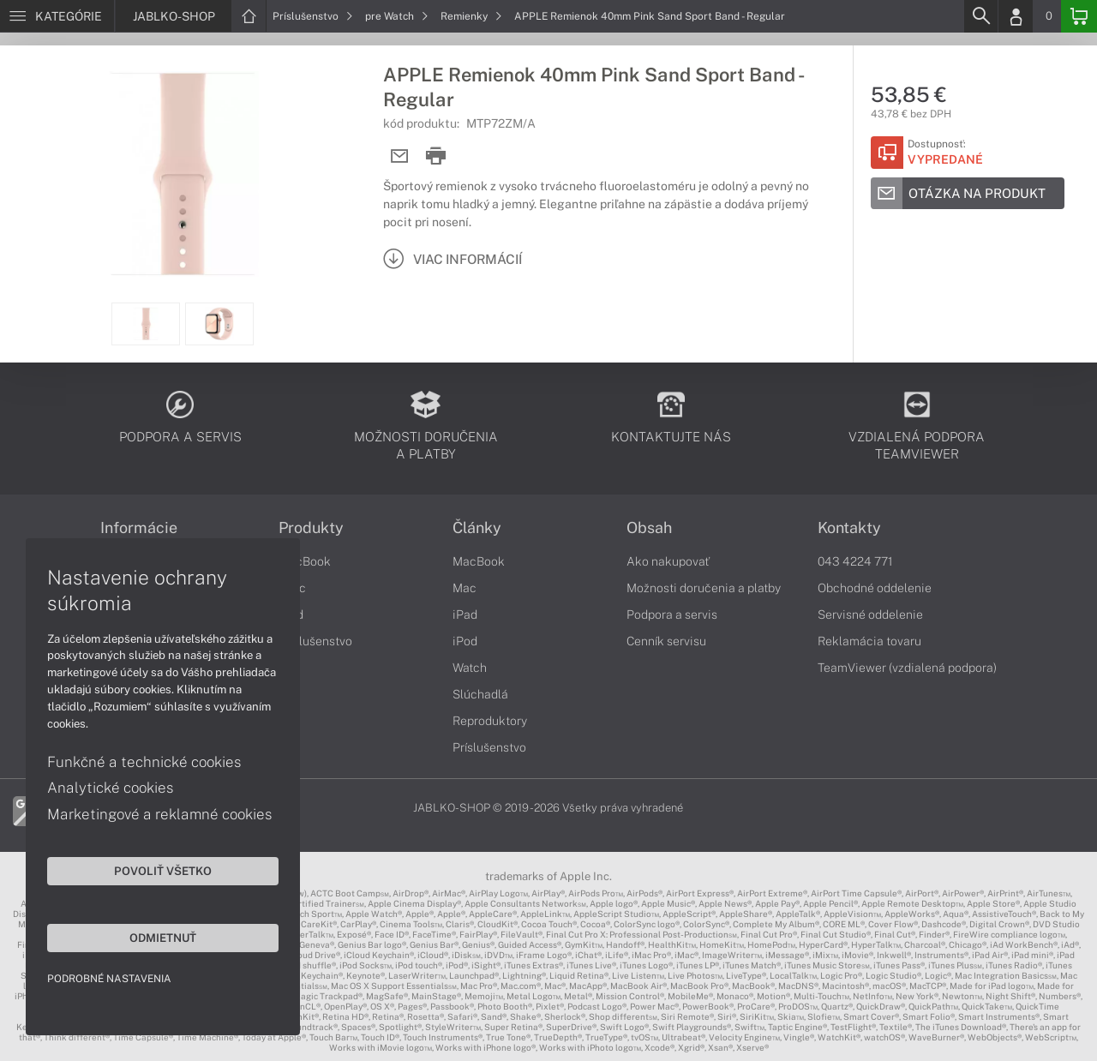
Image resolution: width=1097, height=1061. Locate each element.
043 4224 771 (855, 561)
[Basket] (1079, 16)
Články (477, 528)
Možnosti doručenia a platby (703, 588)
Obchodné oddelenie (875, 588)
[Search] (980, 16)
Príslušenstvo (313, 16)
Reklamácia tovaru (869, 641)
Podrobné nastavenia (109, 979)
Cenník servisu (666, 641)
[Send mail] (400, 156)
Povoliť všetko (163, 871)
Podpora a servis (671, 614)
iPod (465, 641)
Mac (465, 588)
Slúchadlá (480, 694)
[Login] (1015, 16)
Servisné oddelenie (870, 614)
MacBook (305, 561)
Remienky (471, 16)
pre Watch (397, 16)
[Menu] (57, 16)
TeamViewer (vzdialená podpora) (907, 667)
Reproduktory (490, 721)
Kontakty (849, 528)
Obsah (649, 528)
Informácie (138, 528)
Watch (470, 667)
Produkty (311, 528)
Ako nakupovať (668, 561)
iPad (465, 614)
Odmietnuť (162, 937)
